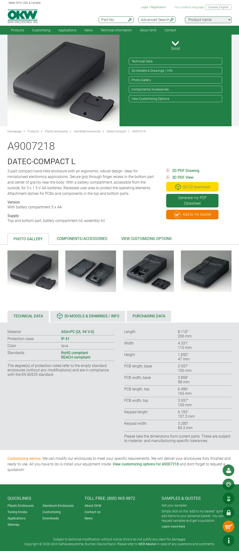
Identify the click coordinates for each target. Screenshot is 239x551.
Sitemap (13, 524)
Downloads (50, 518)
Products (17, 30)
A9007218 (139, 131)
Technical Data (142, 61)
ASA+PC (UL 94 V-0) (77, 332)
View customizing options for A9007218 (146, 464)
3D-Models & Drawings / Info (152, 70)
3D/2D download (192, 186)
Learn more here (173, 526)
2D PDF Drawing (185, 170)
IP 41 (65, 339)
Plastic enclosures (56, 131)
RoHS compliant (74, 353)
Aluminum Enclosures (58, 505)
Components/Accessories (150, 89)
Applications (67, 30)
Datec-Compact (116, 131)
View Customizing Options (150, 99)
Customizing (41, 30)
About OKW (92, 505)
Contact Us (92, 512)
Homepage (14, 131)
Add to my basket (192, 214)
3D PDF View (182, 177)
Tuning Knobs (17, 512)
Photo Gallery (141, 80)
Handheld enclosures (87, 131)
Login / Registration (153, 7)
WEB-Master (147, 544)
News (88, 30)
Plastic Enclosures (20, 505)
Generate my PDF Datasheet (192, 201)
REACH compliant (75, 357)
